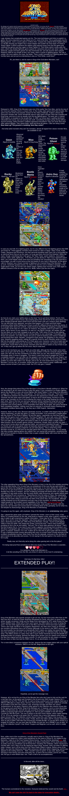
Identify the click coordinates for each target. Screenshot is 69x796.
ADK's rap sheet (26, 30)
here (60, 740)
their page (42, 30)
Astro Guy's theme (54, 502)
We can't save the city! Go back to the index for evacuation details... (34, 792)
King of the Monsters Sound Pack (34, 733)
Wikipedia (52, 26)
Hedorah (57, 143)
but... (65, 789)
